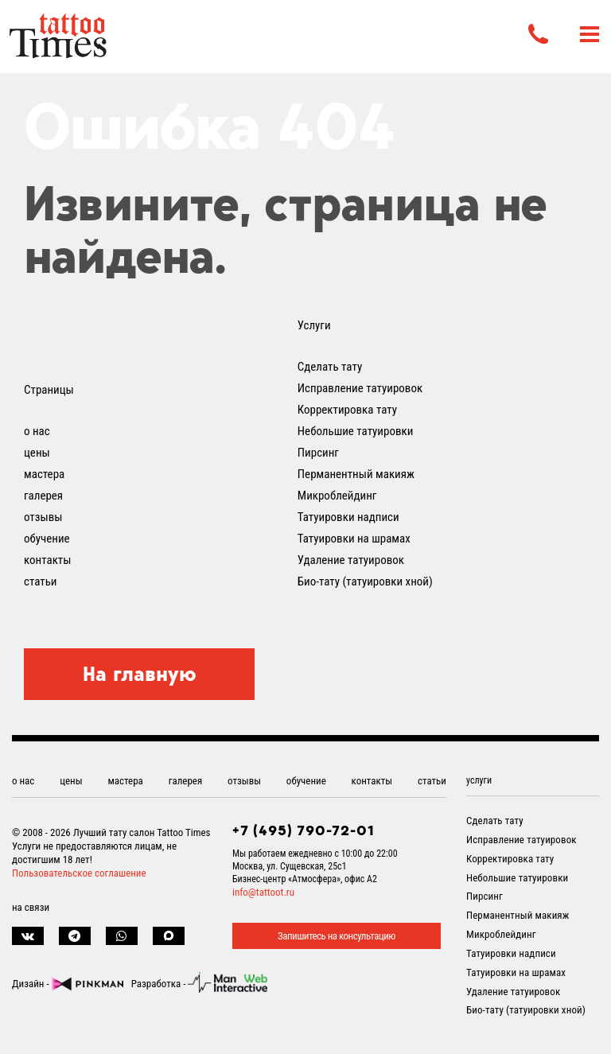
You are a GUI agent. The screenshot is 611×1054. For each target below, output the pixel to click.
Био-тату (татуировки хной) (365, 581)
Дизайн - (67, 984)
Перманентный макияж (356, 474)
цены (37, 452)
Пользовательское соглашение (79, 873)
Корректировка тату (347, 410)
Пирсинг (318, 452)
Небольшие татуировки (356, 431)
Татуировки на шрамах (354, 538)
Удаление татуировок (351, 560)
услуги (479, 780)
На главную (140, 674)
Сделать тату (330, 367)
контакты (47, 560)
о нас (37, 431)
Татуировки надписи (348, 517)
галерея (43, 495)
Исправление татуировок (360, 388)
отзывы (43, 517)
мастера (44, 474)
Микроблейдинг (337, 495)
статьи (40, 581)
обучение (47, 538)
